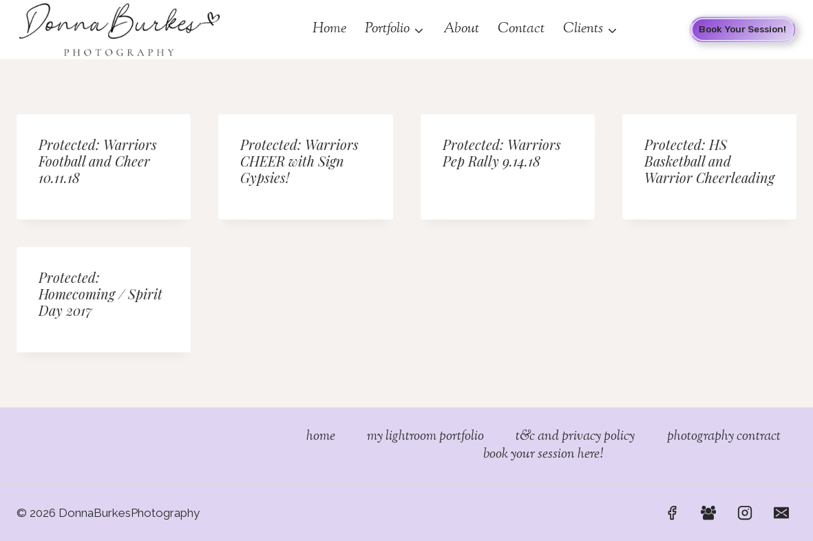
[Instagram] (745, 513)
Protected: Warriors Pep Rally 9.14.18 (502, 152)
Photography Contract (724, 437)
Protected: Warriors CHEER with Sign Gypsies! (299, 161)
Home (329, 29)
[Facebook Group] (708, 513)
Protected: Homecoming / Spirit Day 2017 (100, 293)
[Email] (781, 513)
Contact (521, 29)
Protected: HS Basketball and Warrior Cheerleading (709, 161)
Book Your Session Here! (543, 455)
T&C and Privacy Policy (575, 437)
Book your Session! (742, 28)
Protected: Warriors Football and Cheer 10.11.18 (98, 161)
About (461, 29)
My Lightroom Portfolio (425, 437)
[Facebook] (672, 513)
